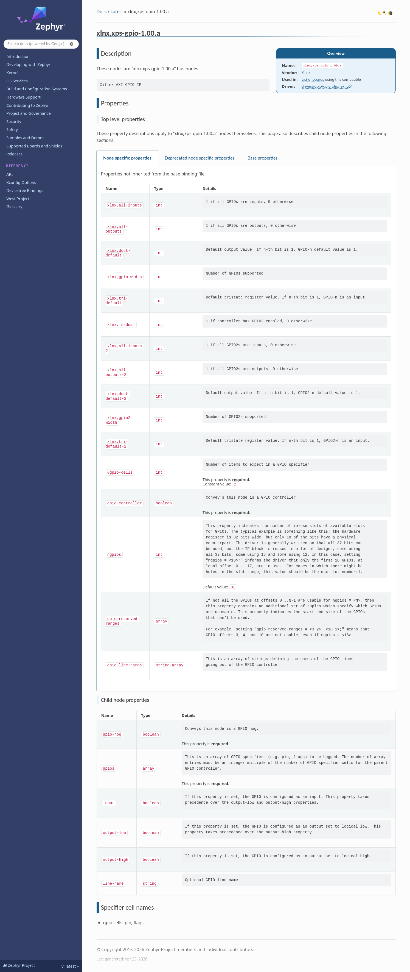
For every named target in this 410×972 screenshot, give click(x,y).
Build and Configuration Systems (36, 88)
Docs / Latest (110, 12)
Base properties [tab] (262, 158)
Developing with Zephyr (28, 64)
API (9, 174)
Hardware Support (23, 97)
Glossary (14, 206)
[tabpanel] (246, 428)
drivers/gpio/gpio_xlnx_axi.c (325, 86)
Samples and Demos (25, 137)
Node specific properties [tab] (127, 158)
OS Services (17, 80)
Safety (12, 129)
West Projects (18, 198)
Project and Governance (28, 113)
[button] (71, 44)
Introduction (18, 56)
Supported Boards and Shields (34, 146)
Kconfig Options (21, 182)
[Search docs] (41, 44)
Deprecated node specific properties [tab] (199, 158)
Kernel (12, 72)
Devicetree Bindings (24, 190)
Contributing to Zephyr (27, 105)
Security (13, 121)
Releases (14, 154)
